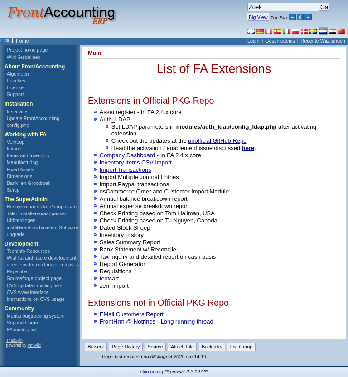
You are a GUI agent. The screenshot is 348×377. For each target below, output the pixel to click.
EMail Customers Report (132, 314)
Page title (17, 271)
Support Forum (23, 322)
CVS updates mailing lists (34, 285)
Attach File (182, 346)
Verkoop (16, 142)
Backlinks (212, 346)
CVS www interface (28, 292)
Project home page (27, 50)
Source (155, 346)
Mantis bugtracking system (36, 316)
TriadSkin (14, 340)
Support (15, 94)
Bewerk (96, 346)
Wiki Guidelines (23, 57)
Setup (13, 190)
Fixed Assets (20, 169)
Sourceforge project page (34, 278)
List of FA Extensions (214, 69)
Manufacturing (22, 162)
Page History (126, 346)
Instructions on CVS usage (36, 299)
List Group (241, 346)
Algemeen (18, 74)
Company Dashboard (127, 155)
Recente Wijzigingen (323, 41)
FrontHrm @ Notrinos (127, 321)
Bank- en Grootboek (29, 183)
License (15, 87)
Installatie (17, 111)
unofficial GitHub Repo (217, 140)
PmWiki (34, 345)
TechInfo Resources (28, 251)
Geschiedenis (280, 41)
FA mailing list (22, 329)
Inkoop (14, 148)
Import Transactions (125, 169)
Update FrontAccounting (33, 118)
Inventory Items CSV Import (136, 162)
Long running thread (187, 321)
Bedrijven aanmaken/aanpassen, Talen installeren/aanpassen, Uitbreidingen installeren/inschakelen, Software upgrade (42, 220)
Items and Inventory (28, 155)
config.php (18, 125)
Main (95, 52)
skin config (151, 371)
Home (22, 41)
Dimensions (19, 176)
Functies (16, 80)
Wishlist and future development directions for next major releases (43, 261)
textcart (109, 278)
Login (253, 41)
